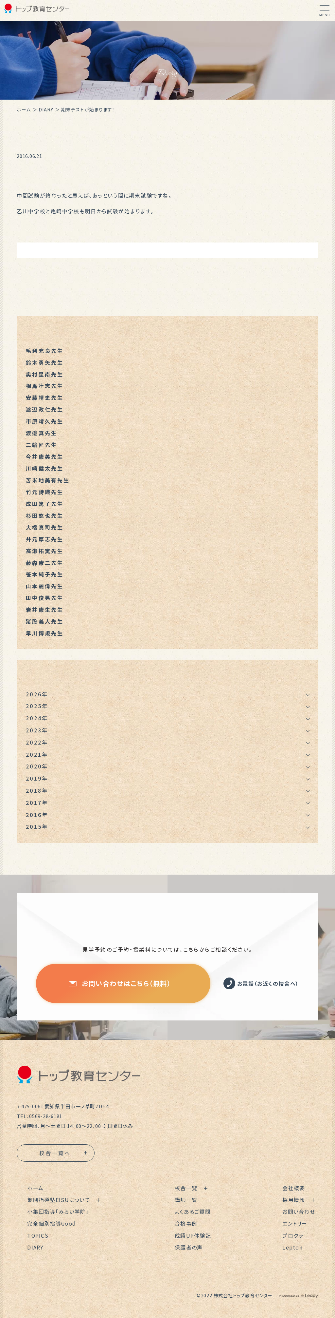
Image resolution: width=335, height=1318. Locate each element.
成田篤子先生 (44, 504)
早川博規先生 (44, 634)
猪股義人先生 (44, 622)
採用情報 (294, 1200)
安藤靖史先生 (44, 398)
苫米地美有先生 (48, 480)
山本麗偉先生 (44, 587)
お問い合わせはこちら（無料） (120, 983)
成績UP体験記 (193, 1235)
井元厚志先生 (44, 539)
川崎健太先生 (44, 469)
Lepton (293, 1247)
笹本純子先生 (44, 575)
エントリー (295, 1224)
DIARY (46, 109)
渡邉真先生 (41, 433)
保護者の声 (189, 1247)
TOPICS (38, 1235)
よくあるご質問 (193, 1212)
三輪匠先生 (41, 445)
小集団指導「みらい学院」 (58, 1212)
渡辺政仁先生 (44, 410)
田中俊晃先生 (44, 598)
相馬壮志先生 (44, 386)
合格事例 (186, 1224)
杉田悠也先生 (44, 516)
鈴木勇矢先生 (44, 362)
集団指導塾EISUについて (58, 1200)
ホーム (24, 109)
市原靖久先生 (44, 421)
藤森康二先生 (44, 563)
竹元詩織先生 (44, 492)
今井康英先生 (44, 457)
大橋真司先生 (44, 528)
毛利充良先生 (44, 351)
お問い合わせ (299, 1212)
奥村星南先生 (44, 374)
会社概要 (294, 1188)
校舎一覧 (186, 1188)
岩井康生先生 (44, 610)
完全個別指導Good (51, 1224)
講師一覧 (186, 1200)
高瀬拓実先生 (44, 551)
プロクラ (293, 1235)
